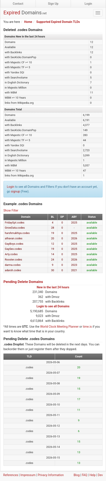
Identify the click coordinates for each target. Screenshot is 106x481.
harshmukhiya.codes (17, 233)
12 (52, 243)
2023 (74, 264)
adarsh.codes (13, 270)
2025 (74, 222)
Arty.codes (11, 254)
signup (15, 191)
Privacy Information (51, 475)
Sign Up (53, 3)
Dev (100, 475)
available (92, 222)
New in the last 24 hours (53, 287)
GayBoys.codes (14, 243)
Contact (18, 3)
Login (88, 3)
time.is (87, 326)
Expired (25, 13)
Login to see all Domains (53, 306)
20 (52, 238)
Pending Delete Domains (23, 282)
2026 (74, 238)
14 (52, 254)
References (10, 475)
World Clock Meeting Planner (59, 326)
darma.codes (13, 264)
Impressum (27, 475)
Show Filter (10, 210)
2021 (74, 270)
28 (52, 227)
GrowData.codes (15, 227)
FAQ (84, 475)
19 (52, 233)
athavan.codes (13, 238)
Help (93, 475)
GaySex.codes (13, 248)
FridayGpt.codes (14, 222)
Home (28, 22)
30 (52, 270)
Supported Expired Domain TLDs (58, 22)
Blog (77, 475)
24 (52, 259)
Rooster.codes (13, 259)
